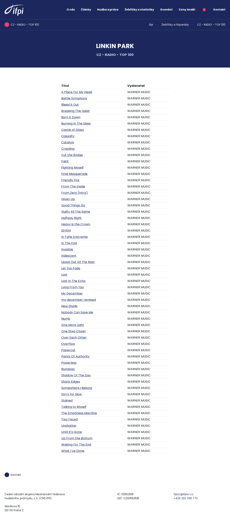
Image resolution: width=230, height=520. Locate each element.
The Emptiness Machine (79, 413)
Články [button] (86, 9)
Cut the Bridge (72, 155)
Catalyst (67, 142)
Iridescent (68, 256)
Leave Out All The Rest (78, 262)
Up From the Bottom (76, 438)
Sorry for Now (71, 394)
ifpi (151, 25)
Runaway (68, 369)
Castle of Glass (72, 130)
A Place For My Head (76, 92)
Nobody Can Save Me (77, 312)
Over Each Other (74, 337)
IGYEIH (66, 230)
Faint (65, 161)
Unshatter (69, 425)
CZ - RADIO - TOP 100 (211, 25)
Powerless (69, 363)
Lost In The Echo (73, 281)
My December (72, 293)
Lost (64, 274)
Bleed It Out (70, 104)
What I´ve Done (72, 451)
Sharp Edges (70, 381)
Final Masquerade (74, 174)
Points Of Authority (75, 356)
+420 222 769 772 (186, 498)
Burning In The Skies (76, 123)
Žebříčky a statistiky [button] (139, 9)
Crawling (67, 149)
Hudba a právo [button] (108, 9)
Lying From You (72, 287)
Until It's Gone (71, 432)
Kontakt (219, 9)
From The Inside (73, 186)
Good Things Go (73, 205)
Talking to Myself (73, 407)
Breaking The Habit (75, 111)
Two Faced (69, 419)
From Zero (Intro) (74, 193)
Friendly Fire (70, 180)
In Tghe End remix (74, 237)
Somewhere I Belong (76, 388)
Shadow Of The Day (76, 375)
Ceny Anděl (187, 9)
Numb (65, 318)
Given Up (68, 199)
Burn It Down (70, 117)
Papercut (68, 350)
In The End (69, 243)
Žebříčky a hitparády (175, 25)
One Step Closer (73, 331)
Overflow (68, 344)
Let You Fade (70, 268)
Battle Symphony (74, 98)
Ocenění (166, 9)
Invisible (67, 249)
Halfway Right (71, 218)
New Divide (69, 306)
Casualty (67, 136)
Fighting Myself (72, 167)
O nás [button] (71, 9)
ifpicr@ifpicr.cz (183, 494)
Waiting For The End (76, 444)
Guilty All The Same (75, 211)
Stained (67, 400)
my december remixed (78, 300)
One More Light (72, 325)
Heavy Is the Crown (75, 224)
